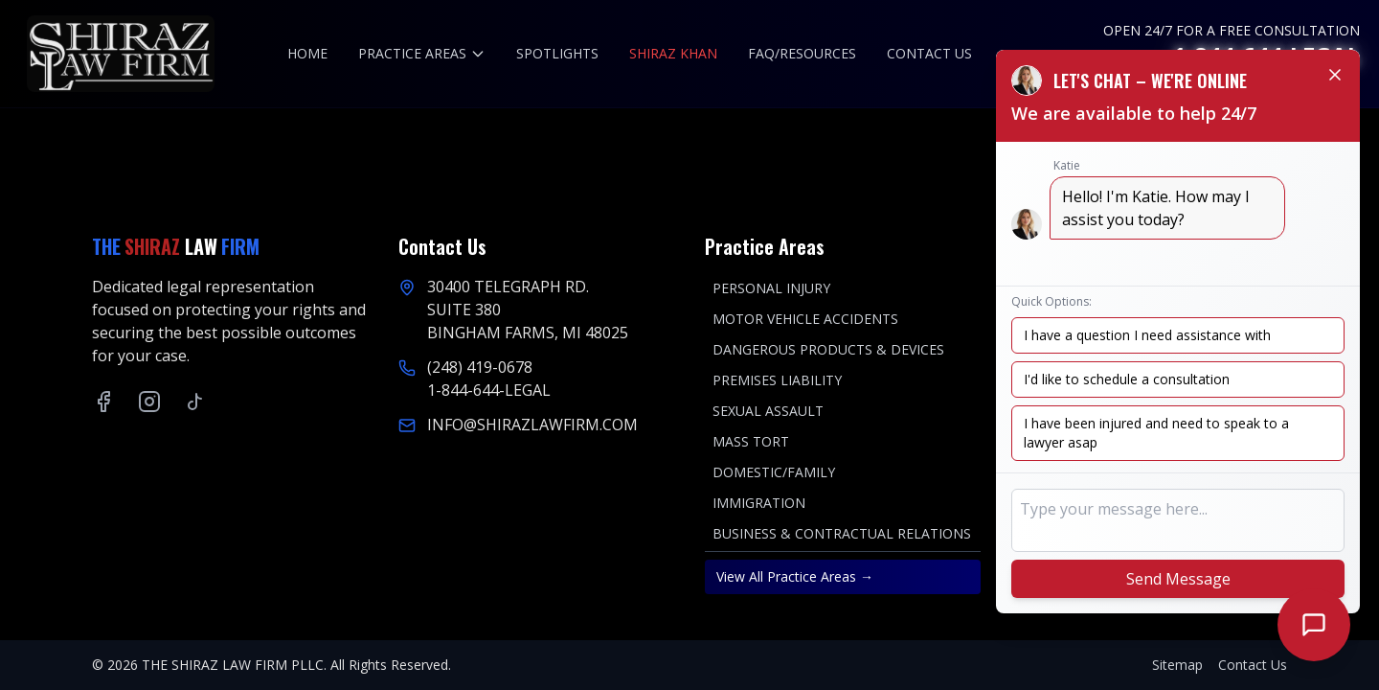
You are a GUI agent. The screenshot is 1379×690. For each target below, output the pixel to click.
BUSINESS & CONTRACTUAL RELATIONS (841, 533)
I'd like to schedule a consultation (1127, 379)
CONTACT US (929, 53)
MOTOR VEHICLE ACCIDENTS (805, 319)
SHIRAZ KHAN (673, 53)
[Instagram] (149, 401)
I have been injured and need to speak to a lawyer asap (1156, 432)
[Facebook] (103, 401)
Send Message (1178, 578)
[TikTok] (195, 401)
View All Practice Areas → (794, 576)
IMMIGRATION (758, 503)
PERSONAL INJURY (771, 288)
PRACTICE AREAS (422, 53)
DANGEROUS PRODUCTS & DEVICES (828, 349)
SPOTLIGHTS (557, 53)
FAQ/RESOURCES (802, 53)
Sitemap (1177, 665)
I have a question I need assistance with (1147, 335)
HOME (307, 53)
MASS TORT (750, 441)
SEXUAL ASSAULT (768, 411)
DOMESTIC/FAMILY (773, 472)
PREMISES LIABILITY (777, 380)
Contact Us (1252, 665)
